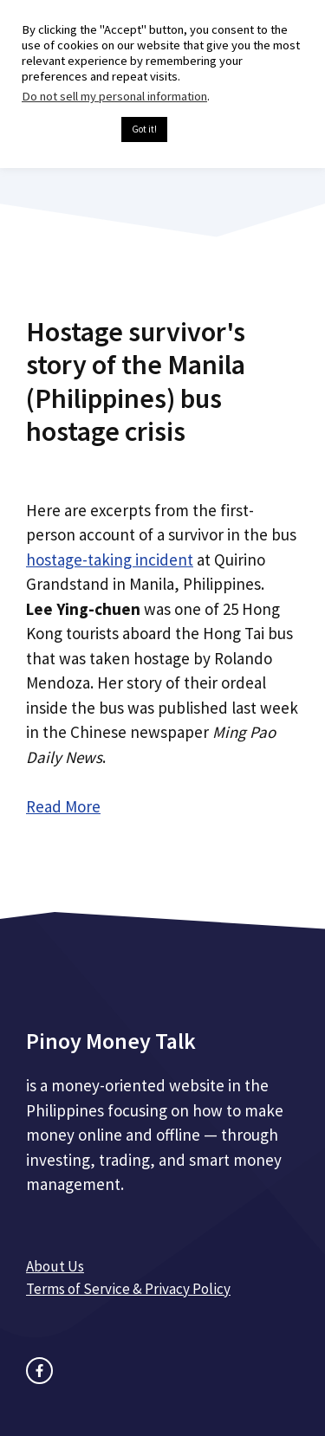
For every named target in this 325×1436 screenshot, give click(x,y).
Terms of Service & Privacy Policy (128, 1288)
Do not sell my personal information (114, 96)
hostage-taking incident (109, 559)
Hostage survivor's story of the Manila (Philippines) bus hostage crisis (135, 381)
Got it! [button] (144, 129)
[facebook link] (39, 1370)
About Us (55, 1266)
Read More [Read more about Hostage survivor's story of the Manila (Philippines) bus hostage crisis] (63, 806)
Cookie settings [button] (67, 130)
